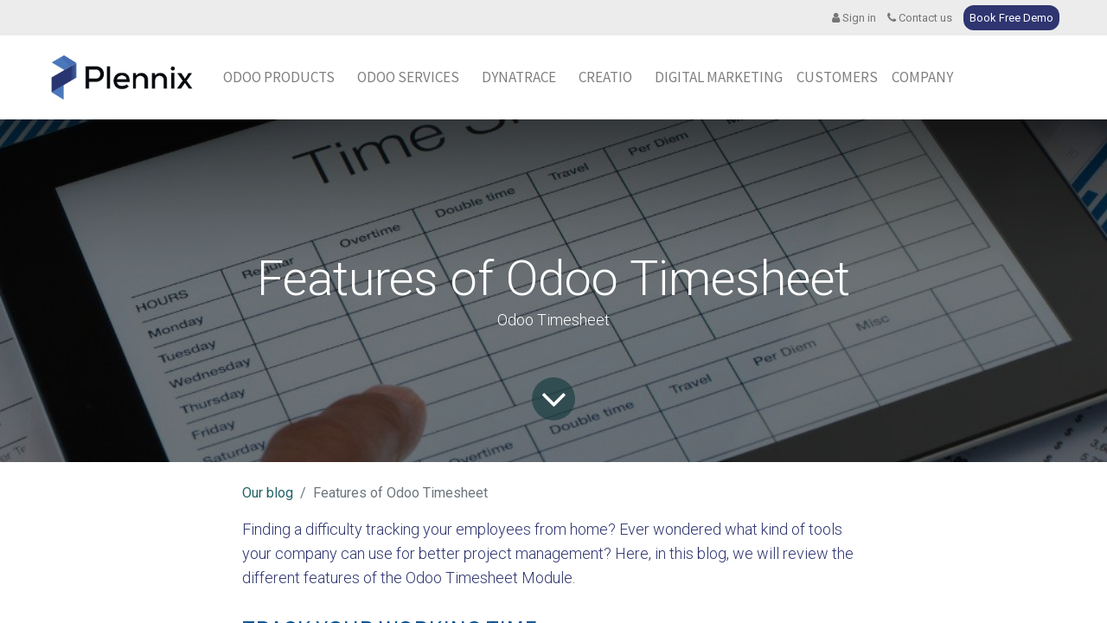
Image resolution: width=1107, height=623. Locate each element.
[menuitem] (519, 78)
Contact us (919, 17)
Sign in (854, 17)
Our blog (267, 493)
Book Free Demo (1011, 17)
